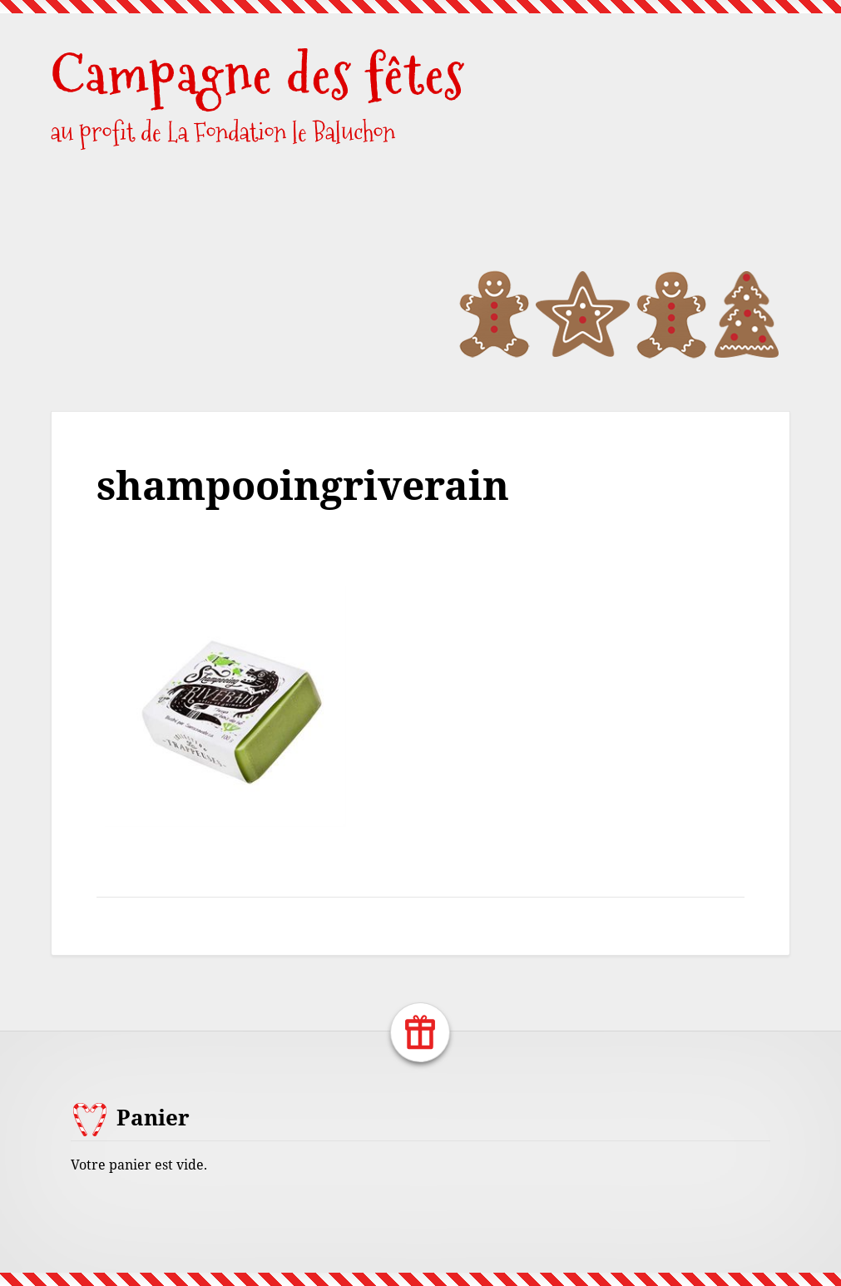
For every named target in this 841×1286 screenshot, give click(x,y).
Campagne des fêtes (258, 74)
